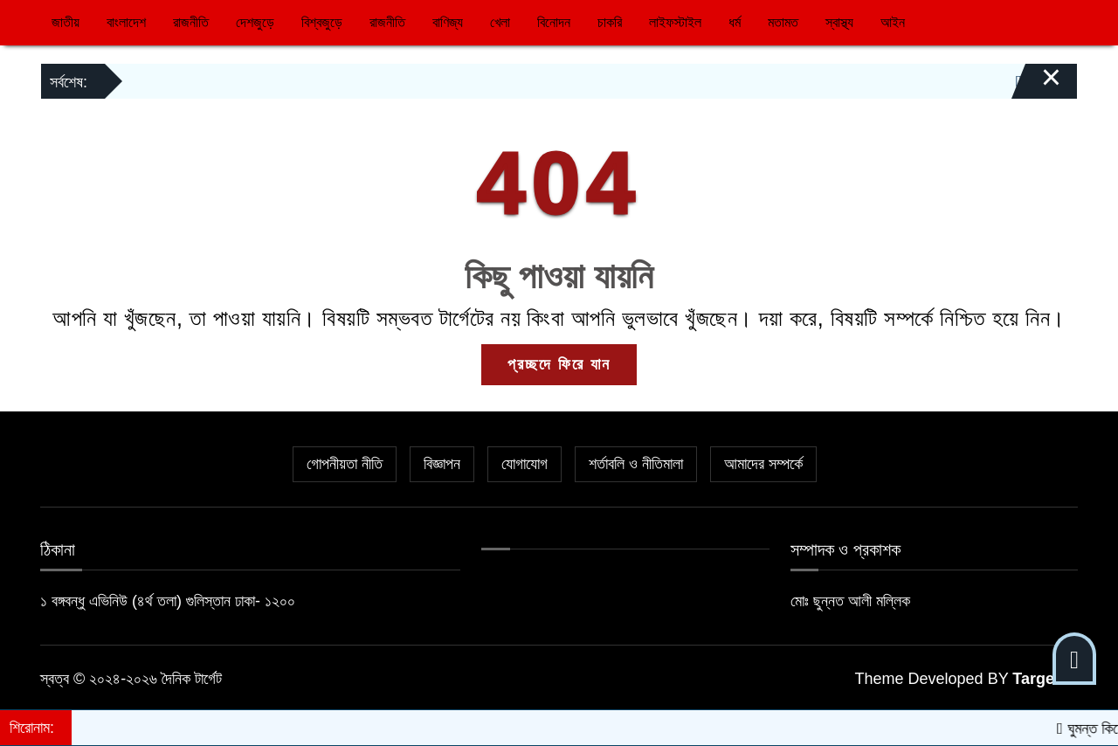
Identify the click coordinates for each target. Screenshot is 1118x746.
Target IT (1045, 678)
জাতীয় (65, 22)
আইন (892, 22)
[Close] (1036, 85)
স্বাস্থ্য (839, 22)
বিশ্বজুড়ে (321, 22)
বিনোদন (553, 22)
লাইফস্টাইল (675, 22)
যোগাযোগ (524, 464)
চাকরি (609, 22)
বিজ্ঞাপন (442, 464)
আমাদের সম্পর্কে (763, 464)
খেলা (500, 22)
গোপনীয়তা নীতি (345, 464)
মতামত (783, 22)
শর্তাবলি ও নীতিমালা (636, 464)
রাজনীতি (191, 22)
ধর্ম (734, 22)
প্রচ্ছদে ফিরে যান (559, 364)
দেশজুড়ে (255, 22)
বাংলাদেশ (126, 22)
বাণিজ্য (447, 22)
